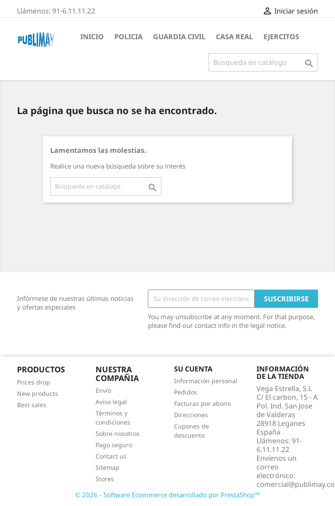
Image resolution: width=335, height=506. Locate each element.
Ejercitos (281, 36)
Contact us (111, 456)
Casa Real (234, 36)
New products (37, 393)
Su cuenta (193, 369)
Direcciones (191, 415)
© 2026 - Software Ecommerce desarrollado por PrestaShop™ (167, 494)
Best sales (31, 405)
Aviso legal (111, 402)
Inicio (92, 36)
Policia (128, 36)
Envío (103, 390)
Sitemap (108, 467)
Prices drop (33, 382)
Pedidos (185, 392)
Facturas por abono (202, 403)
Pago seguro (114, 445)
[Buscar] (263, 62)
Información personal (205, 381)
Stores (105, 479)
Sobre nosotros (118, 433)
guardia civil (179, 36)
